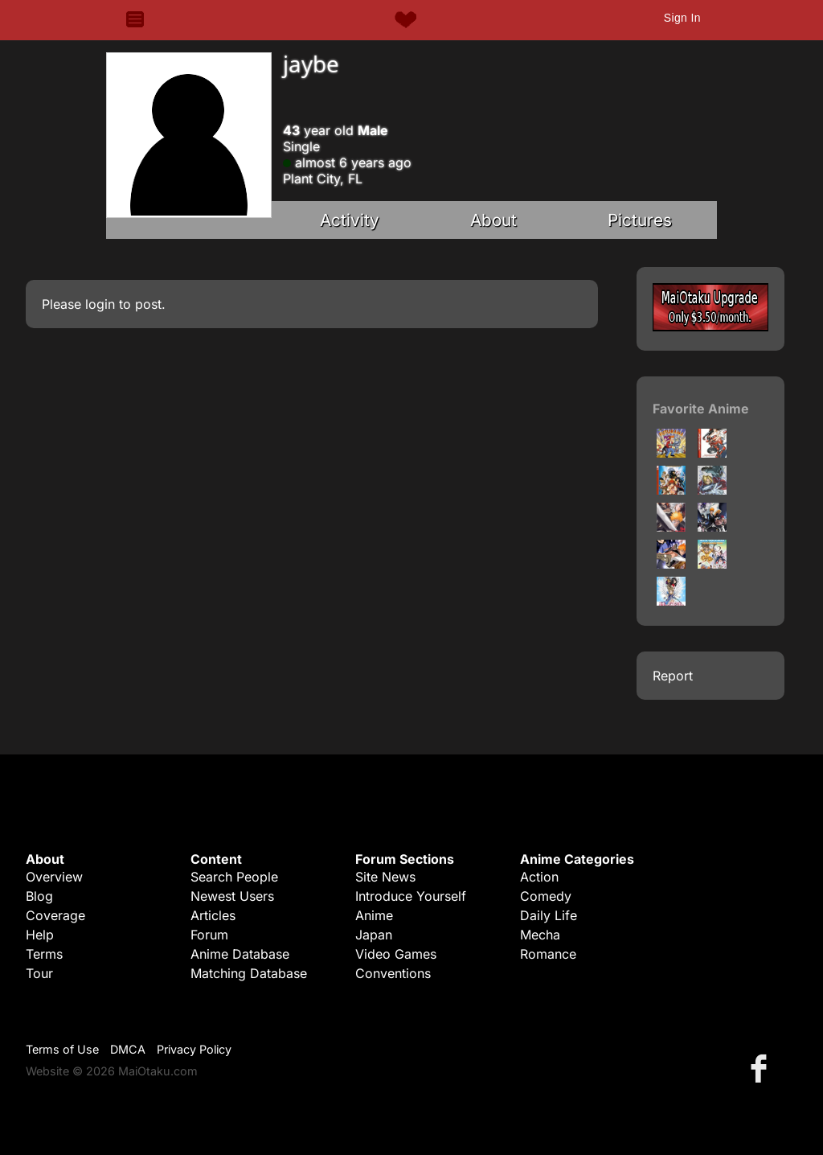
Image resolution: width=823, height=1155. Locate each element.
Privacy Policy (194, 1049)
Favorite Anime (701, 409)
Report (673, 676)
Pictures (640, 220)
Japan (373, 935)
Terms (44, 954)
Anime (374, 915)
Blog (39, 896)
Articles (212, 915)
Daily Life (548, 915)
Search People (234, 877)
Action (539, 877)
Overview (54, 877)
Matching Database (248, 973)
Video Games (395, 954)
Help (40, 935)
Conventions (393, 973)
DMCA (127, 1049)
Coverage (55, 915)
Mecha (540, 935)
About (493, 220)
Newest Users (232, 896)
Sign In (682, 17)
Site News (385, 877)
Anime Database (239, 954)
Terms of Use (62, 1049)
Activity (349, 220)
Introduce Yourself (410, 896)
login (100, 304)
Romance (548, 954)
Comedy (545, 896)
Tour (39, 973)
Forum (209, 935)
